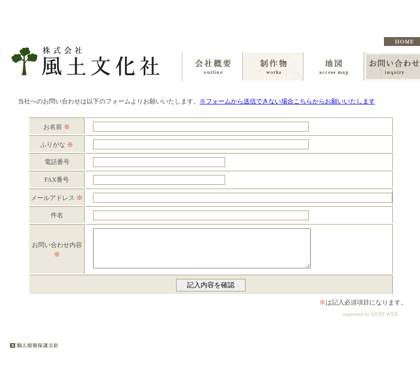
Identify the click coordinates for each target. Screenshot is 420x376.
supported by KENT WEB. (371, 322)
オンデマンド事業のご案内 (289, 41)
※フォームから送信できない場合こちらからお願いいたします (287, 101)
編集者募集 (351, 41)
